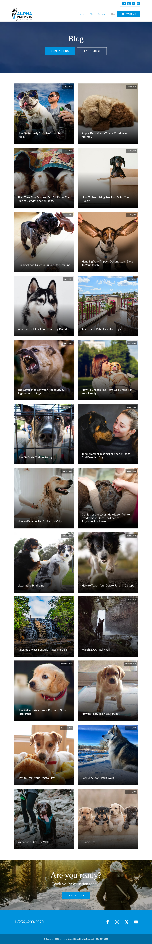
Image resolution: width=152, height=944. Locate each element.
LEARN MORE (92, 51)
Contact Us (128, 14)
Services (101, 14)
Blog (113, 14)
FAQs (91, 14)
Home (81, 14)
